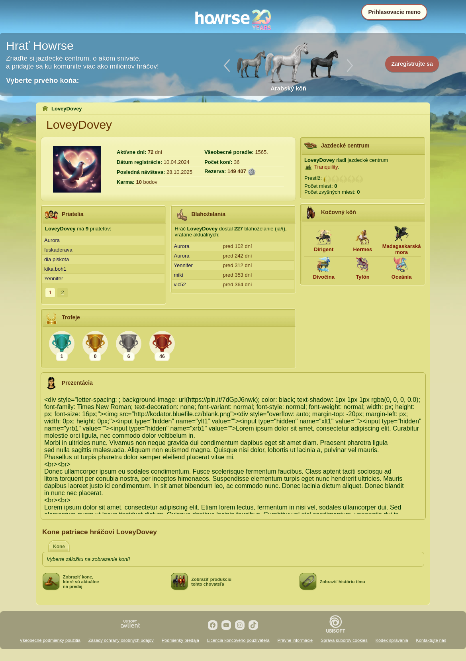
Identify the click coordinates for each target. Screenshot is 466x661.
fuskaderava (58, 250)
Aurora (52, 240)
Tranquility (326, 167)
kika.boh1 (55, 269)
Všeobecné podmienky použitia (50, 640)
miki (178, 275)
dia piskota (56, 259)
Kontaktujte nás (431, 640)
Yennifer (53, 278)
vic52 (180, 284)
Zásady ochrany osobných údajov (121, 640)
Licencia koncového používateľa (238, 640)
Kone (59, 546)
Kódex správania (392, 640)
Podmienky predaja (180, 640)
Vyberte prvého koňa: (42, 81)
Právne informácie (295, 640)
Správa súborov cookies (344, 640)
